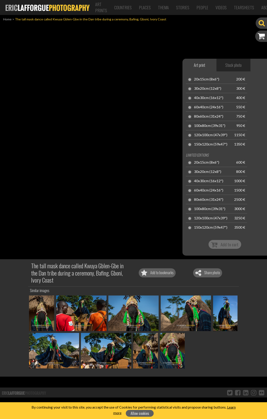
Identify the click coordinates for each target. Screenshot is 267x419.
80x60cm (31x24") (208, 116)
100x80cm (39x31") (209, 126)
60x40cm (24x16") (208, 107)
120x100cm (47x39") (210, 135)
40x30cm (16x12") (208, 98)
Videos (221, 7)
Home (7, 19)
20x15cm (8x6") (206, 79)
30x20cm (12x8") (207, 88)
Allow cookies (140, 413)
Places (145, 7)
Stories (182, 7)
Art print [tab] (199, 65)
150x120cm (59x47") (210, 144)
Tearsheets (244, 7)
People (202, 7)
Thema (163, 7)
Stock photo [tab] (233, 65)
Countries (123, 7)
